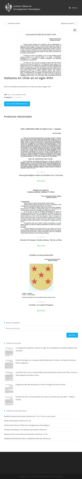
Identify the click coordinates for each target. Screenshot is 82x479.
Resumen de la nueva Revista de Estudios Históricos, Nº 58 (25, 434)
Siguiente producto (67, 23)
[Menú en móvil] (73, 8)
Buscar (72, 335)
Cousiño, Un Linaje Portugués (41, 305)
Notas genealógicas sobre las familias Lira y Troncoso (41, 175)
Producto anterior (14, 23)
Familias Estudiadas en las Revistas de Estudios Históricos (25, 430)
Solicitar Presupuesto (17, 104)
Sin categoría (17, 97)
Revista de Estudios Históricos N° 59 (17, 421)
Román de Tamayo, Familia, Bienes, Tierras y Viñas (41, 240)
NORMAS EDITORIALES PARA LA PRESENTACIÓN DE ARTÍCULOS (27, 438)
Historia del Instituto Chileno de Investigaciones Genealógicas (27, 425)
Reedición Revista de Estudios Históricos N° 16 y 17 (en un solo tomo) (29, 416)
